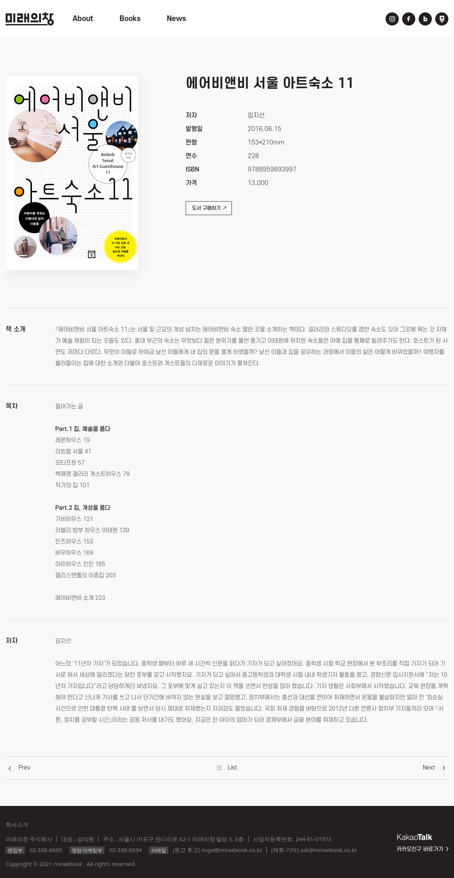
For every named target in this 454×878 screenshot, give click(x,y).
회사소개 (17, 824)
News (176, 19)
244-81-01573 (313, 839)
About (83, 19)
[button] (24, 767)
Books (130, 19)
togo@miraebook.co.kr (232, 850)
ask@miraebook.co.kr (328, 850)
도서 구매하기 (209, 208)
